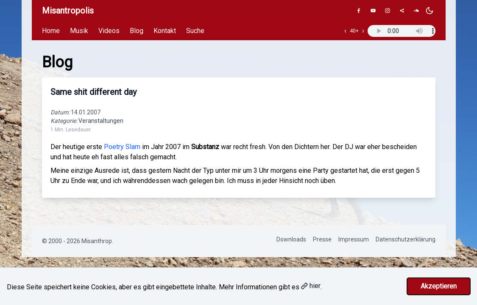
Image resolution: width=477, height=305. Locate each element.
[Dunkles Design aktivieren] (429, 11)
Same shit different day (93, 92)
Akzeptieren (439, 286)
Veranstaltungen (100, 120)
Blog (136, 31)
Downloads (291, 239)
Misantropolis (68, 11)
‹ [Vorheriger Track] (345, 31)
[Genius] (402, 11)
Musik (79, 31)
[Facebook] (359, 11)
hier (311, 286)
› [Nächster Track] (363, 31)
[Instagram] (387, 11)
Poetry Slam (122, 147)
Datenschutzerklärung (405, 239)
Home (51, 31)
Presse (322, 239)
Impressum (353, 239)
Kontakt (164, 31)
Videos (109, 31)
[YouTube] (373, 11)
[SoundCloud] (416, 11)
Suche (195, 31)
